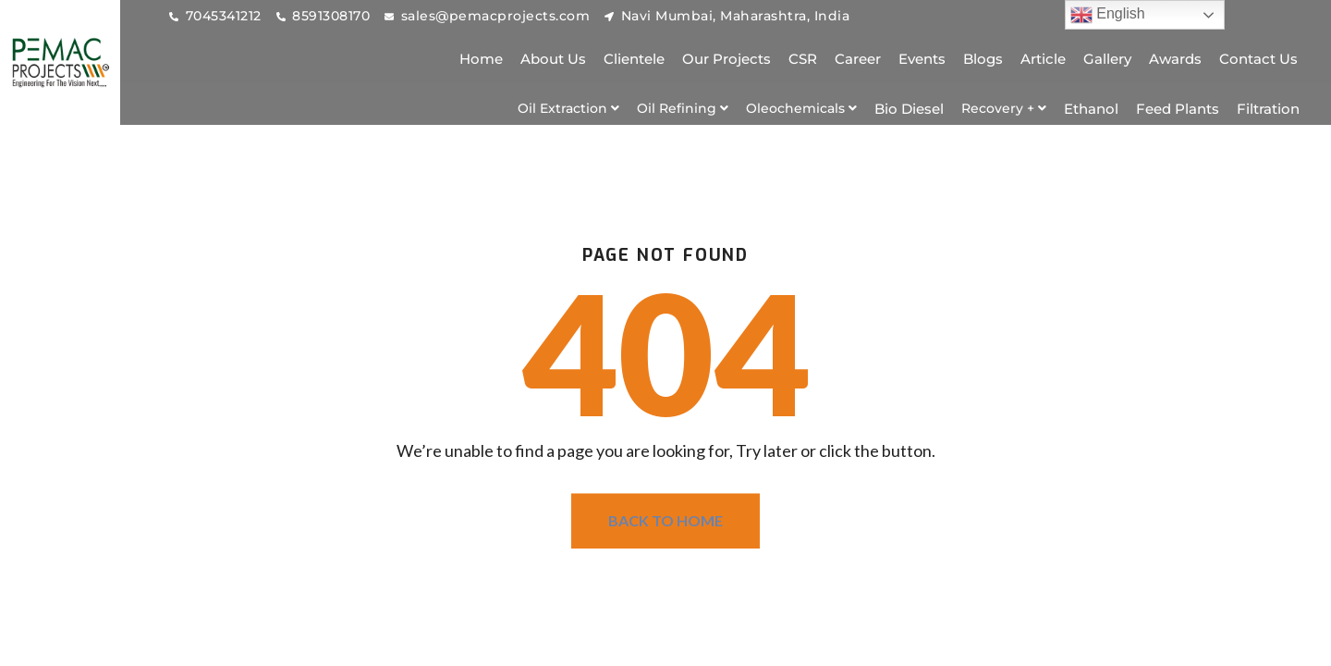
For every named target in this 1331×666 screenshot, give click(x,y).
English (1107, 15)
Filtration (1268, 108)
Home (481, 59)
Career (858, 59)
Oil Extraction (568, 108)
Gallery (1107, 59)
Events (922, 59)
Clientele (634, 59)
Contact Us (1258, 59)
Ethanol (1091, 108)
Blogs (983, 59)
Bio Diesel (909, 108)
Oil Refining (682, 108)
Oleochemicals (801, 108)
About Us (553, 59)
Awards (1175, 59)
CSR (802, 59)
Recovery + (1003, 108)
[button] (568, 108)
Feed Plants (1177, 108)
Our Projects (726, 59)
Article (1043, 59)
